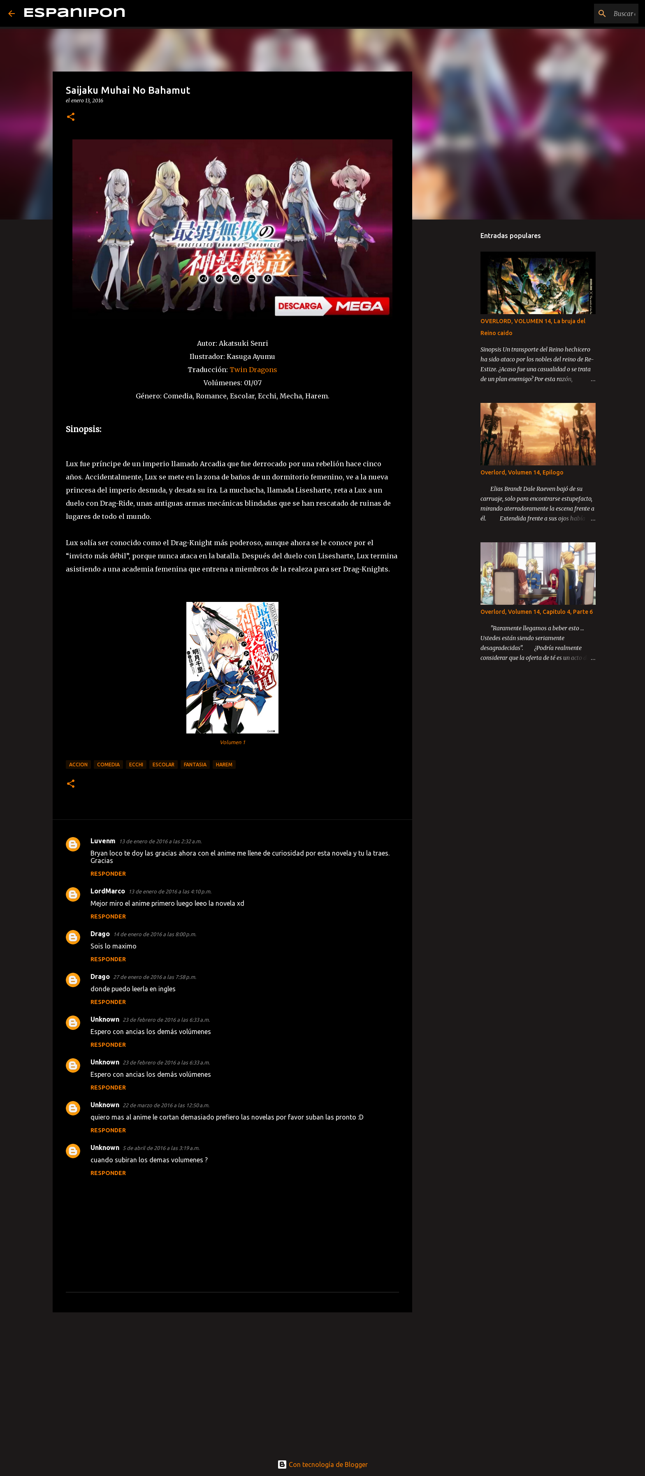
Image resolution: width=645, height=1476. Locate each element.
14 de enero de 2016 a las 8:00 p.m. (154, 934)
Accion (78, 764)
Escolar (163, 764)
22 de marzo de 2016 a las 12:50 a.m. (166, 1105)
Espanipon (74, 13)
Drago (100, 933)
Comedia (108, 764)
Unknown (104, 1019)
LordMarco (107, 891)
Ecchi (136, 764)
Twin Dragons (252, 370)
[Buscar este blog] (595, 13)
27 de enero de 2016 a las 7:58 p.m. (154, 977)
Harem (224, 764)
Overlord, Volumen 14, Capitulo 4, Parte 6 (536, 611)
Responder (108, 873)
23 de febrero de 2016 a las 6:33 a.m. (166, 1020)
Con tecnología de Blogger (322, 1464)
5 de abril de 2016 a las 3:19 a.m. (161, 1148)
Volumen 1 (232, 742)
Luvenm (103, 840)
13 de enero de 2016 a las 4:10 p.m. (169, 891)
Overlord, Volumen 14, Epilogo (522, 472)
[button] (71, 117)
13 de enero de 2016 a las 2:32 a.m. (160, 841)
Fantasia (195, 764)
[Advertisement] (232, 1382)
